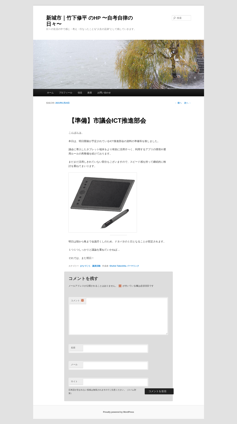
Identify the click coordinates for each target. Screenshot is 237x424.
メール (74, 364)
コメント (77, 300)
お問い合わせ (104, 92)
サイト (74, 381)
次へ (187, 103)
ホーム (50, 92)
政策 (89, 92)
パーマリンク (133, 266)
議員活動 (96, 266)
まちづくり (85, 266)
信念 (80, 92)
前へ (178, 103)
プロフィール (65, 92)
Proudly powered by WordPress (118, 412)
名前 (73, 347)
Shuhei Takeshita (118, 266)
